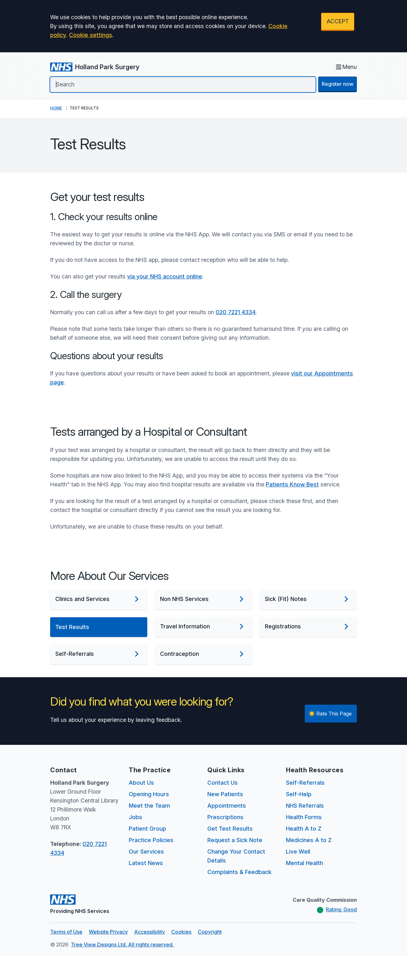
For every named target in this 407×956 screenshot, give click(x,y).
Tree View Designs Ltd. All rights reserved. (122, 944)
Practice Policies (151, 840)
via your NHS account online (164, 276)
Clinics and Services (98, 599)
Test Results (98, 627)
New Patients (225, 794)
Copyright (210, 932)
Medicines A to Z (309, 840)
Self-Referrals (98, 653)
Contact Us (222, 782)
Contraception (203, 653)
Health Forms (304, 817)
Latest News (146, 863)
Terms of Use (66, 932)
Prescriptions (225, 817)
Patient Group (147, 828)
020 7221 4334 (236, 312)
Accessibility (149, 932)
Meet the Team (149, 805)
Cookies (181, 932)
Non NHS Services (203, 599)
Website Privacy (108, 932)
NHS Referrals (305, 805)
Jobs (135, 817)
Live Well (298, 851)
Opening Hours (149, 794)
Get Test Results (230, 828)
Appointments (226, 805)
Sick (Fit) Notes (308, 599)
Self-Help (298, 794)
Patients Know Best (292, 484)
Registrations (308, 626)
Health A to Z (303, 828)
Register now (337, 84)
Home (56, 108)
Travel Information (203, 626)
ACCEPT (337, 21)
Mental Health (304, 863)
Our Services (146, 851)
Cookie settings (90, 35)
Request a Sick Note (234, 840)
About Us (141, 782)
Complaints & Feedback (239, 872)
